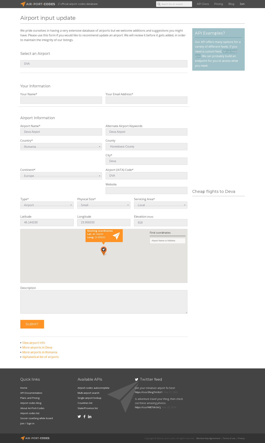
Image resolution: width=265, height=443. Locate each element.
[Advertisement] (218, 130)
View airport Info (33, 343)
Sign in (30, 423)
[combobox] (61, 146)
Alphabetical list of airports (40, 357)
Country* (61, 144)
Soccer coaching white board (37, 418)
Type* (47, 203)
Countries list (85, 403)
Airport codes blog (31, 403)
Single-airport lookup (90, 398)
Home (23, 387)
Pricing (218, 4)
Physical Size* (104, 203)
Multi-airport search (89, 392)
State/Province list (88, 408)
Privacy (241, 438)
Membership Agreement (208, 438)
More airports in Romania (39, 352)
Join (242, 4)
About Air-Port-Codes (32, 408)
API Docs (203, 4)
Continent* (61, 174)
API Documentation (31, 392)
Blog (231, 4)
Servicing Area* (160, 203)
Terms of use (229, 438)
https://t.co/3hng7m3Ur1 (149, 392)
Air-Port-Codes (39, 4)
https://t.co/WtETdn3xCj (149, 407)
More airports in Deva (37, 347)
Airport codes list (30, 413)
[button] (32, 324)
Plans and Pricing (30, 398)
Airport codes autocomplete (94, 387)
